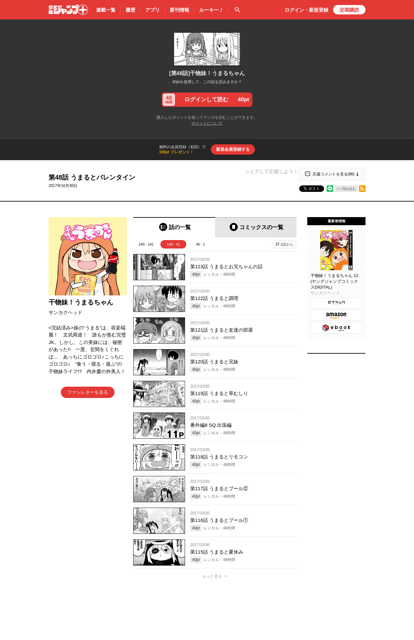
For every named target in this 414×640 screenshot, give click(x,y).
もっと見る (212, 576)
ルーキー (211, 10)
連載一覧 (105, 10)
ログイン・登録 (306, 10)
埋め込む (349, 189)
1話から (286, 244)
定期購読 (349, 10)
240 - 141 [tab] (146, 244)
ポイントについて (207, 123)
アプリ (152, 10)
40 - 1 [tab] (200, 244)
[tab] (174, 227)
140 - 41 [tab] (173, 244)
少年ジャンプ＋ (68, 10)
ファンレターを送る (87, 392)
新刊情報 (179, 10)
